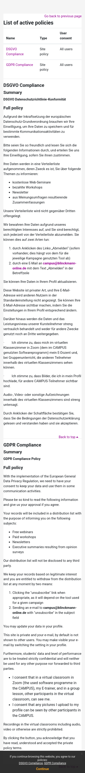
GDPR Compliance (19, 65)
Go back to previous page (63, 16)
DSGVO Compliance (23, 85)
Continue (42, 769)
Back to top (69, 437)
